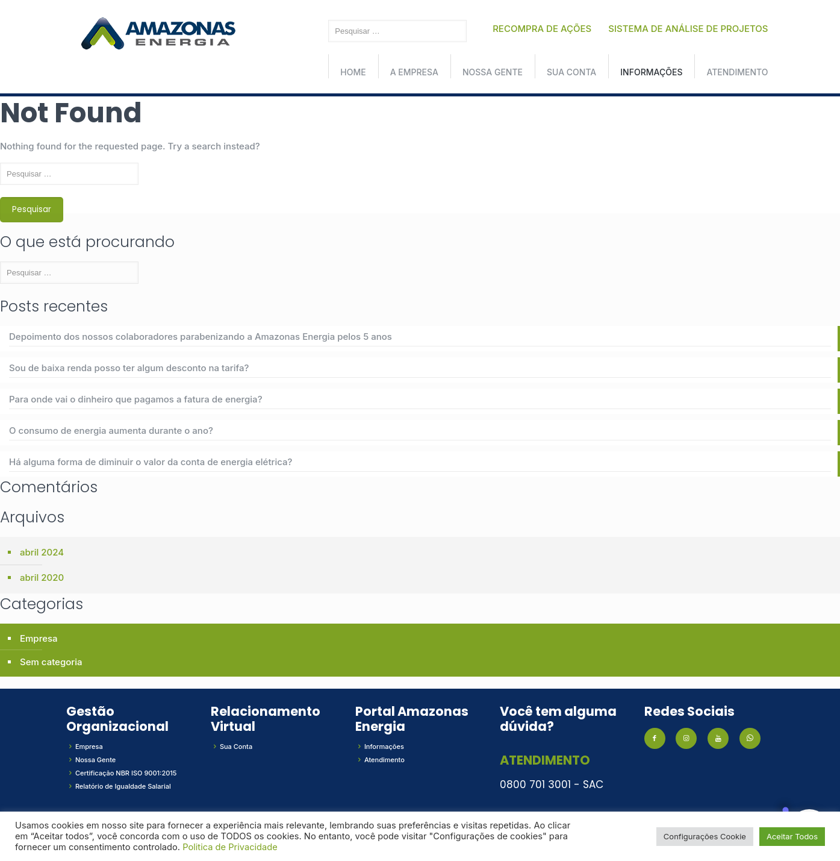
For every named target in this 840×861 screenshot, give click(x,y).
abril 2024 (42, 552)
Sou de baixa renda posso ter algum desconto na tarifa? (129, 368)
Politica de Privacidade (230, 847)
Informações (651, 72)
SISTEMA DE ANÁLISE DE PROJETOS (688, 28)
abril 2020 (42, 577)
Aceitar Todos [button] (792, 836)
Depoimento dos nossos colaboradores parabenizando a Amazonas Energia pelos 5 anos (200, 336)
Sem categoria (51, 662)
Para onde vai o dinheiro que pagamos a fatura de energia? (136, 399)
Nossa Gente (492, 72)
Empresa (39, 638)
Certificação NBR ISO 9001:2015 (126, 773)
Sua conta (571, 72)
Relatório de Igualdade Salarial (123, 786)
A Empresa (414, 72)
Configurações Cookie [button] (705, 836)
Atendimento (737, 72)
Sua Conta (236, 746)
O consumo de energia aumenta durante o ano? (111, 430)
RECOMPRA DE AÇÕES (542, 28)
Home (353, 72)
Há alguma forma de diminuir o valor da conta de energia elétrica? (150, 462)
